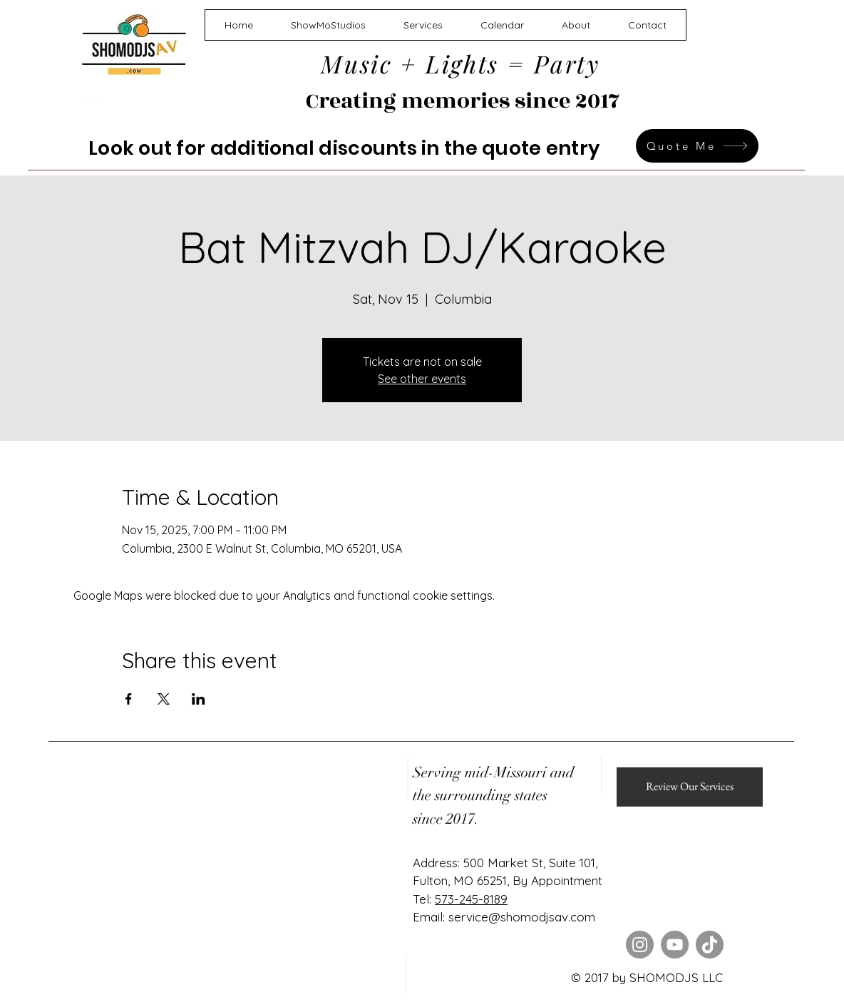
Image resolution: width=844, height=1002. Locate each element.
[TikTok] (710, 944)
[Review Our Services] (690, 787)
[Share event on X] (163, 699)
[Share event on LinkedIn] (198, 699)
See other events (422, 379)
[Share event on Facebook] (128, 699)
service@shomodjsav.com (521, 916)
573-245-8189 (471, 898)
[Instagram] (640, 944)
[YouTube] (675, 944)
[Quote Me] (697, 146)
